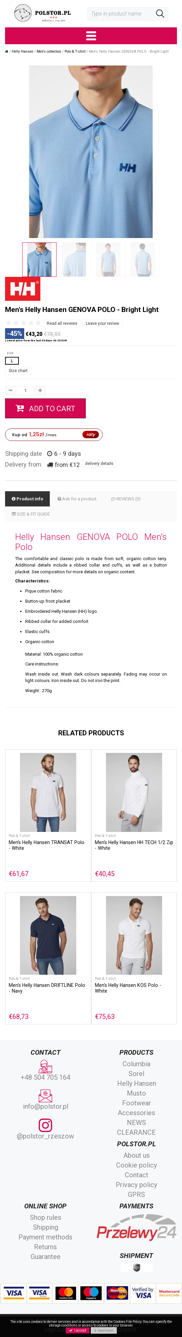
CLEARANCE (136, 1132)
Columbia (136, 1064)
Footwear (136, 1103)
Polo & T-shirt (19, 836)
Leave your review (102, 323)
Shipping (45, 1227)
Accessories (136, 1113)
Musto (136, 1093)
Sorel (136, 1074)
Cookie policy (136, 1165)
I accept (77, 1330)
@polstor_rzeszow (45, 1129)
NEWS (136, 1123)
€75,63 (105, 1017)
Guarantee (46, 1257)
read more (104, 1330)
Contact (136, 1175)
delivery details (99, 463)
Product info (27, 498)
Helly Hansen (136, 1083)
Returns (45, 1247)
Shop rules (45, 1217)
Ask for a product (77, 498)
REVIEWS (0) (126, 498)
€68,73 (19, 1017)
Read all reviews (62, 323)
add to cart (45, 408)
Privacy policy (136, 1185)
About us (136, 1155)
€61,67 (19, 874)
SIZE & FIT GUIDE (31, 514)
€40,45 (105, 874)
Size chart (18, 370)
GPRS (136, 1194)
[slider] (23, 323)
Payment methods (45, 1237)
